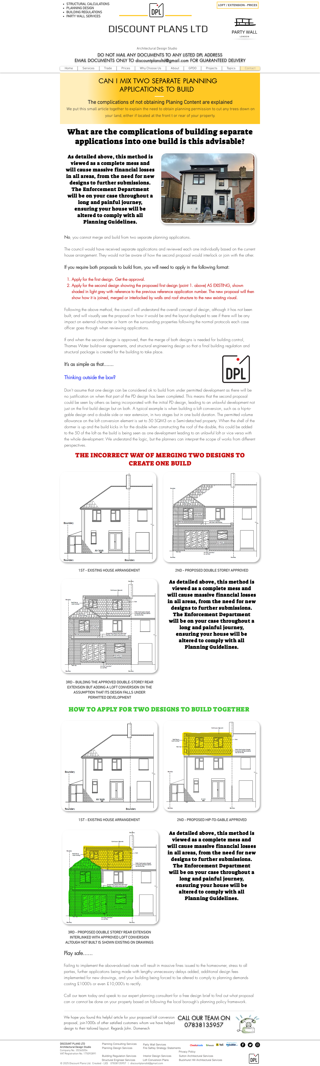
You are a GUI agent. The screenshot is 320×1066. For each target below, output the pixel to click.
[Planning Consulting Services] (120, 1044)
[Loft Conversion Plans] (160, 1060)
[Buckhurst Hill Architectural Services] (204, 1060)
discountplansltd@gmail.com (146, 1063)
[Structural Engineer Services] (120, 1060)
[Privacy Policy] (197, 1052)
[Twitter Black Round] (250, 1044)
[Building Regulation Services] (120, 1056)
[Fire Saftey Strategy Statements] (167, 1048)
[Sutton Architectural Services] (204, 1056)
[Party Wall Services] (160, 1044)
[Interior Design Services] (160, 1056)
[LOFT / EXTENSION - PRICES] (238, 5)
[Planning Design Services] (120, 1048)
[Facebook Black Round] (242, 1044)
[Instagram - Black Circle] (257, 1044)
